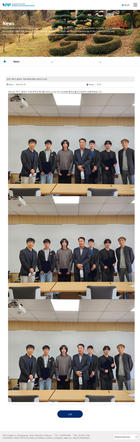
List (70, 414)
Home (4, 62)
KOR (125, 5)
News (16, 62)
